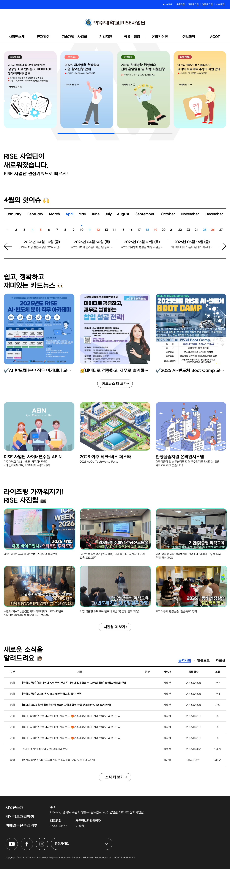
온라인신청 (160, 37)
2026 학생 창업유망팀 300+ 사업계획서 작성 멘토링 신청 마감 (42, 247)
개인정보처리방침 (20, 817)
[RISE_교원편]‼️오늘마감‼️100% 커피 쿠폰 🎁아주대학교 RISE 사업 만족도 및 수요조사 (71, 738)
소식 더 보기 (114, 777)
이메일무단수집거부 (21, 825)
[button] (219, 249)
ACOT (215, 37)
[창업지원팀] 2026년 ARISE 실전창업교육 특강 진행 (51, 694)
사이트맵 (220, 4)
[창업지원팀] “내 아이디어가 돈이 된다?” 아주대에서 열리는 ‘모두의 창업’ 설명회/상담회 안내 (74, 683)
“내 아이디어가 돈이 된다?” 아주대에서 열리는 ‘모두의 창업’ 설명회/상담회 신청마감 (192, 247)
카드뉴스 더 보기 (114, 384)
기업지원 (105, 37)
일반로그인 (207, 4)
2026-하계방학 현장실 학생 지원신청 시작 (142, 247)
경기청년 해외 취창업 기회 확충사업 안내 (45, 749)
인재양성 (43, 37)
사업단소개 (17, 37)
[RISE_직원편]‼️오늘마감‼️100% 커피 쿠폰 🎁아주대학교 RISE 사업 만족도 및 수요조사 (71, 727)
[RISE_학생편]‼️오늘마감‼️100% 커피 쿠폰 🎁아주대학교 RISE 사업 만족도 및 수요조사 (71, 716)
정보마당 (188, 37)
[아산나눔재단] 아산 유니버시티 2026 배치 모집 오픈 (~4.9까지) (58, 760)
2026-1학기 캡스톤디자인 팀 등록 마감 (92, 247)
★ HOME (168, 4)
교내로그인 (193, 4)
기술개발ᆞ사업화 (74, 37)
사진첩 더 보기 (114, 627)
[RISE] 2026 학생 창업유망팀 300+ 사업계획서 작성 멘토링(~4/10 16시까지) (66, 705)
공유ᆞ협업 (132, 37)
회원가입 (180, 4)
